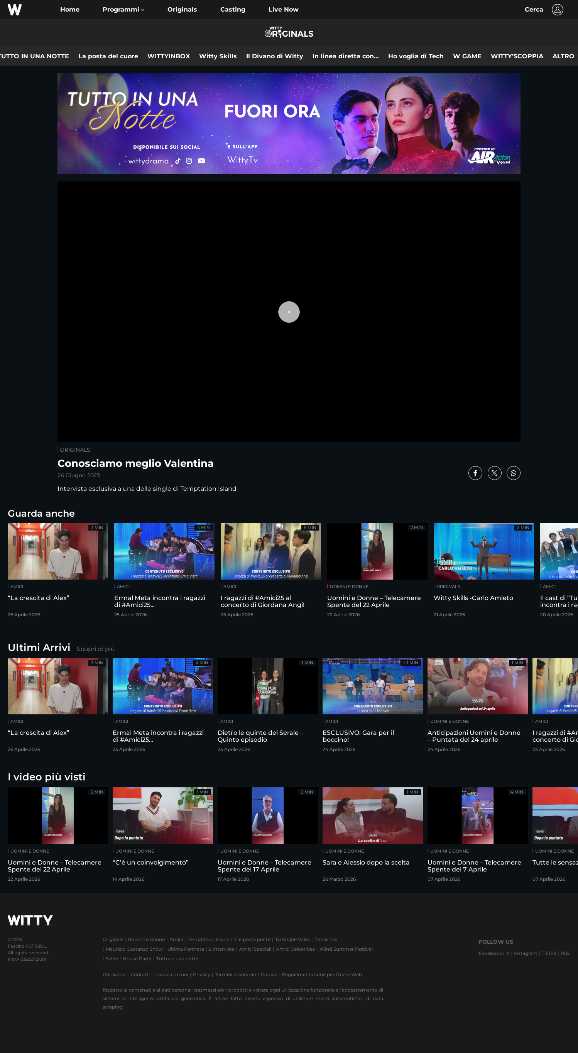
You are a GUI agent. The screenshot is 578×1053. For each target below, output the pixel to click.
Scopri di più (96, 649)
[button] (123, 9)
